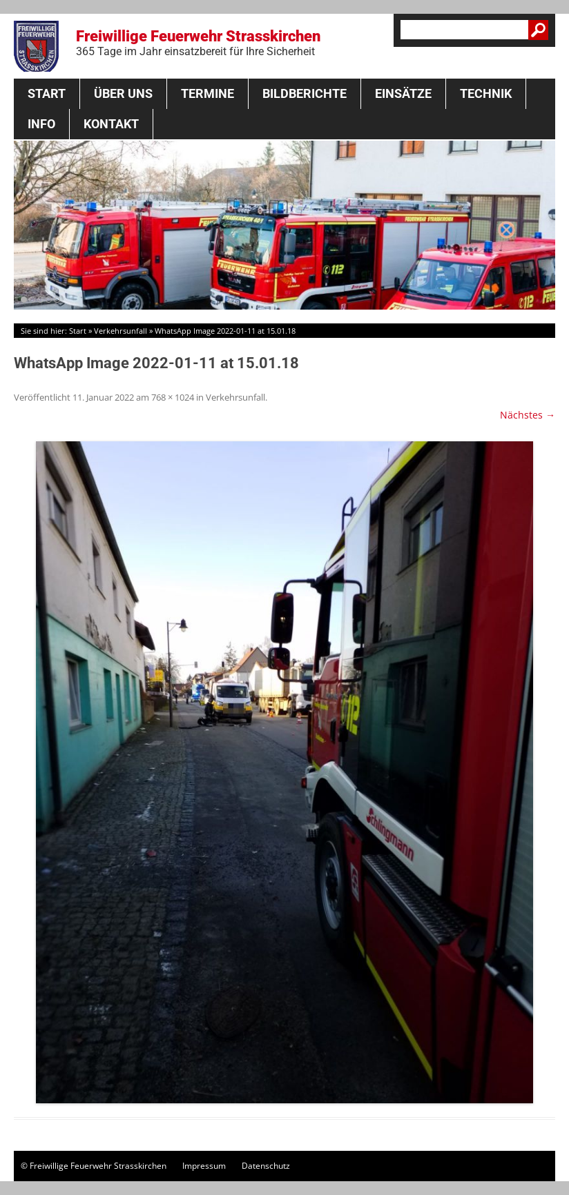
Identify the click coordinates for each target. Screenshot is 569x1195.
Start (47, 93)
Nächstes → (527, 414)
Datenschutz (266, 1166)
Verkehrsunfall (120, 330)
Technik (486, 93)
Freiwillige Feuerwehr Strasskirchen (198, 43)
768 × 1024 (172, 397)
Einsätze (403, 93)
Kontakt (111, 124)
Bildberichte (304, 93)
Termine (207, 93)
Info (41, 124)
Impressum (204, 1166)
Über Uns (123, 93)
